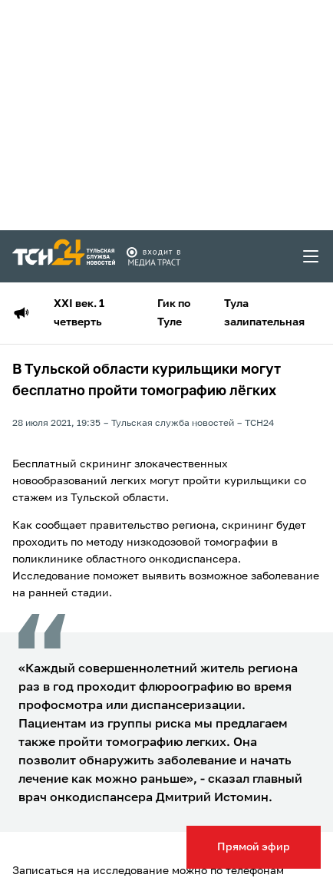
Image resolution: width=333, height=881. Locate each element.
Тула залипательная (264, 313)
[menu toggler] (311, 256)
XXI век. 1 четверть (79, 313)
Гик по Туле (173, 313)
